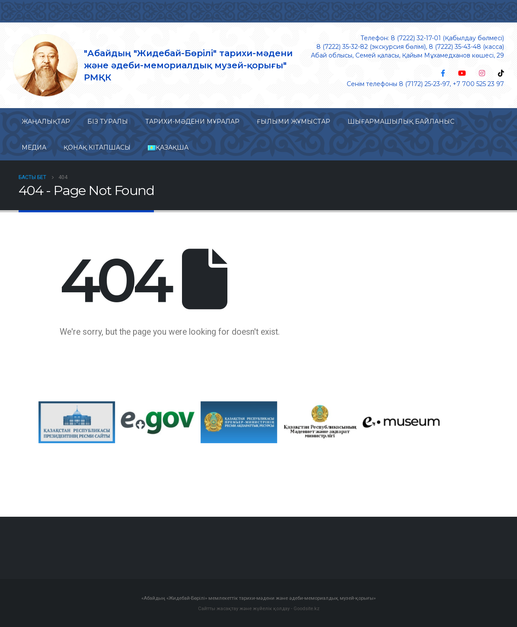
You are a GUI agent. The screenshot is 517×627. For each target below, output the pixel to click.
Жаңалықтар (46, 121)
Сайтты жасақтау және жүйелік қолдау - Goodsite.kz (258, 608)
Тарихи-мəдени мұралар (192, 121)
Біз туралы (107, 121)
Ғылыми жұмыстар (293, 121)
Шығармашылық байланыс (401, 121)
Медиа (34, 147)
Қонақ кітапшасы (97, 147)
